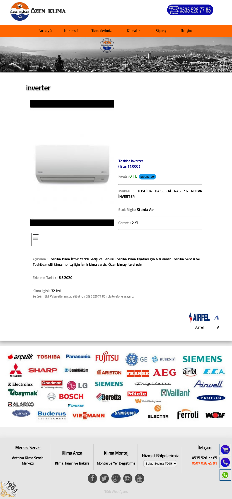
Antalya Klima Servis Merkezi (27, 454)
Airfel (204, 321)
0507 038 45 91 (204, 463)
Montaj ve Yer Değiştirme (116, 458)
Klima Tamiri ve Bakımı (71, 458)
